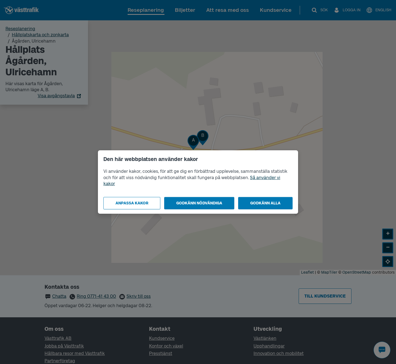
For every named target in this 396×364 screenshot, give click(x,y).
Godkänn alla (265, 203)
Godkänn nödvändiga (199, 203)
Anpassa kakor (132, 203)
